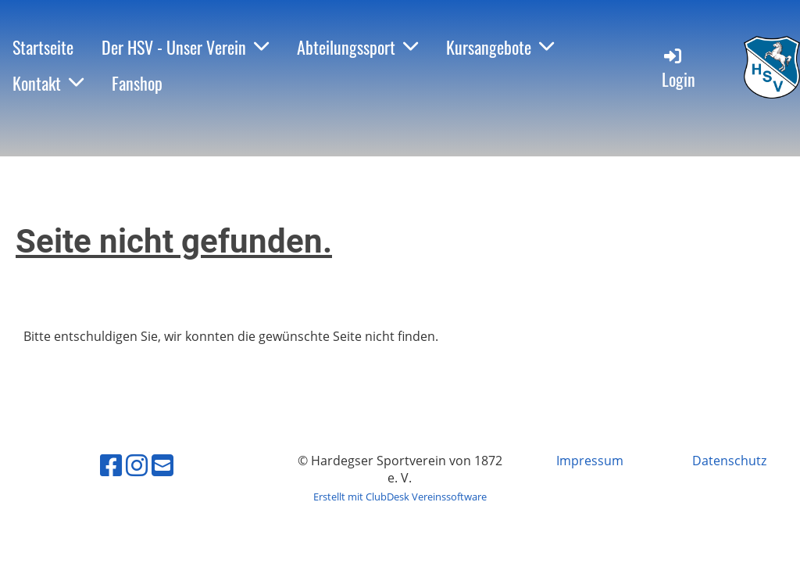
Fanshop (137, 82)
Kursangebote (500, 46)
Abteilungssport (357, 46)
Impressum (589, 460)
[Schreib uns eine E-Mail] (162, 465)
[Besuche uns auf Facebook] (111, 465)
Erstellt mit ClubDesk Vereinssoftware (400, 496)
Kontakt (48, 82)
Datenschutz (729, 460)
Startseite (42, 46)
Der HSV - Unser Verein (185, 46)
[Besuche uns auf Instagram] (137, 465)
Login (678, 68)
